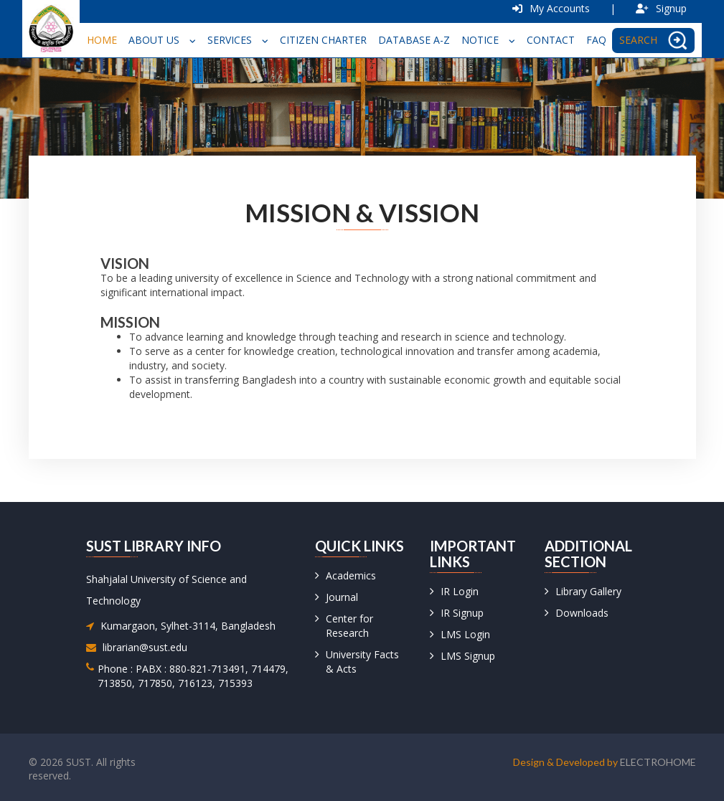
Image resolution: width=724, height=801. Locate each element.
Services (237, 40)
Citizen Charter (323, 40)
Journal (342, 597)
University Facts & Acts (362, 662)
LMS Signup (468, 656)
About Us (162, 40)
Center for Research (349, 626)
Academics (351, 575)
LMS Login (465, 634)
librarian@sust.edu (145, 647)
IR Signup (462, 613)
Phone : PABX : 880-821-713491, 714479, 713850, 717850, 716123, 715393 (193, 676)
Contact (551, 40)
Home (102, 40)
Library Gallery (588, 591)
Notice (488, 40)
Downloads (581, 613)
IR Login (460, 591)
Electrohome (658, 762)
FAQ (596, 40)
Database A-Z (414, 40)
